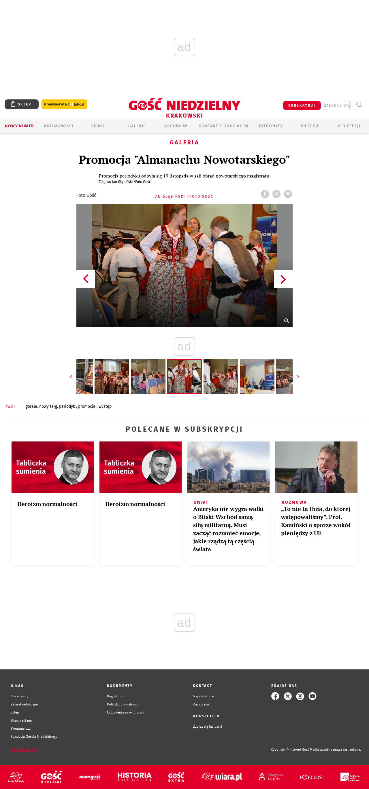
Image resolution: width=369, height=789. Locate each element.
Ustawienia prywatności (125, 712)
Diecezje (310, 126)
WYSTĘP (105, 406)
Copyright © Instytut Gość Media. (295, 750)
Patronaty (271, 126)
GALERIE (137, 126)
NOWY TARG (48, 406)
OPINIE (98, 126)
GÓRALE (31, 406)
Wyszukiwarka (359, 104)
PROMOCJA (87, 406)
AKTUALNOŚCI (58, 126)
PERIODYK (67, 406)
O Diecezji (349, 126)
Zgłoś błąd (24, 750)
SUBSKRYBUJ (301, 105)
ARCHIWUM (176, 126)
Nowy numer (19, 126)
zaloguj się (337, 105)
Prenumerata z (64, 104)
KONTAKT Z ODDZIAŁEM (223, 126)
